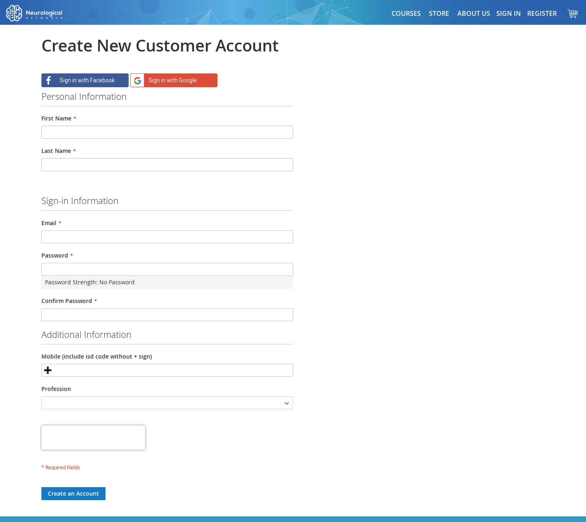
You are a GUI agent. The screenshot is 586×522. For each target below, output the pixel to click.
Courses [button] (406, 13)
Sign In (508, 13)
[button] (439, 13)
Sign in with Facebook (78, 80)
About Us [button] (473, 13)
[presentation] (93, 437)
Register (542, 13)
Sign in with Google (164, 80)
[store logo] (42, 13)
